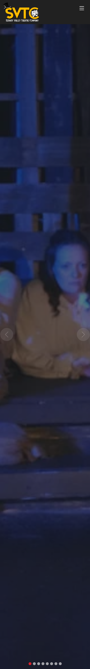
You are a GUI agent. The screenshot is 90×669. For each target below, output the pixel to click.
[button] (6, 334)
